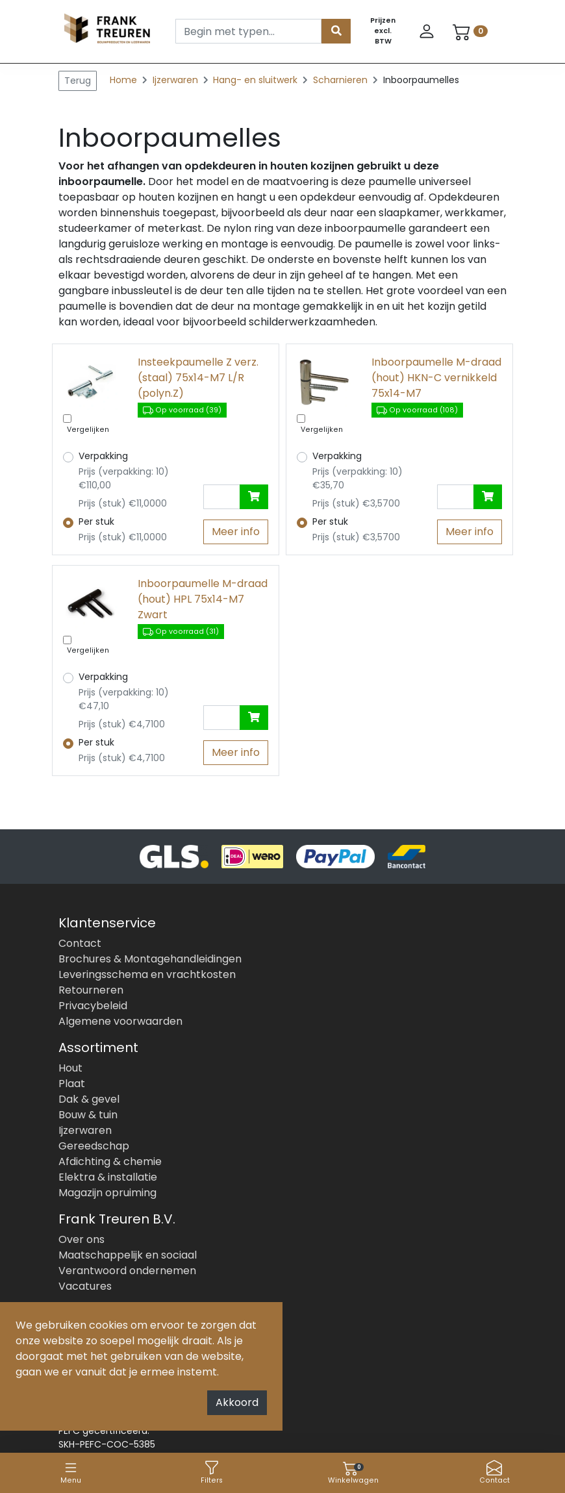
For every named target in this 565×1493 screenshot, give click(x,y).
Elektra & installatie (107, 1177)
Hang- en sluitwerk (256, 79)
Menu (70, 1472)
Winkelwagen (353, 1472)
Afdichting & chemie (110, 1161)
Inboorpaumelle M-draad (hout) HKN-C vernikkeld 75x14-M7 (436, 378)
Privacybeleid (92, 1005)
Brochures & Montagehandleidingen (150, 958)
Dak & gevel (88, 1099)
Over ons (81, 1239)
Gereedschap (93, 1145)
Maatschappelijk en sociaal (127, 1255)
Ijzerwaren (177, 79)
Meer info (236, 531)
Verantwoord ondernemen (127, 1270)
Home (123, 79)
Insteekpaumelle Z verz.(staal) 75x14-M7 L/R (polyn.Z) (198, 378)
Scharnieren (341, 79)
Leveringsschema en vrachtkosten (147, 974)
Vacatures (85, 1286)
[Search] (248, 31)
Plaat (71, 1083)
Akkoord (237, 1402)
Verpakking (103, 455)
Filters (212, 1472)
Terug (77, 80)
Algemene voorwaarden (120, 1021)
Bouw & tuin (88, 1114)
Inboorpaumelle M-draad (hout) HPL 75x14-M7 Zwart (203, 599)
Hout (70, 1067)
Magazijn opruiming (107, 1192)
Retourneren (90, 990)
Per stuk (96, 521)
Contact (494, 1472)
